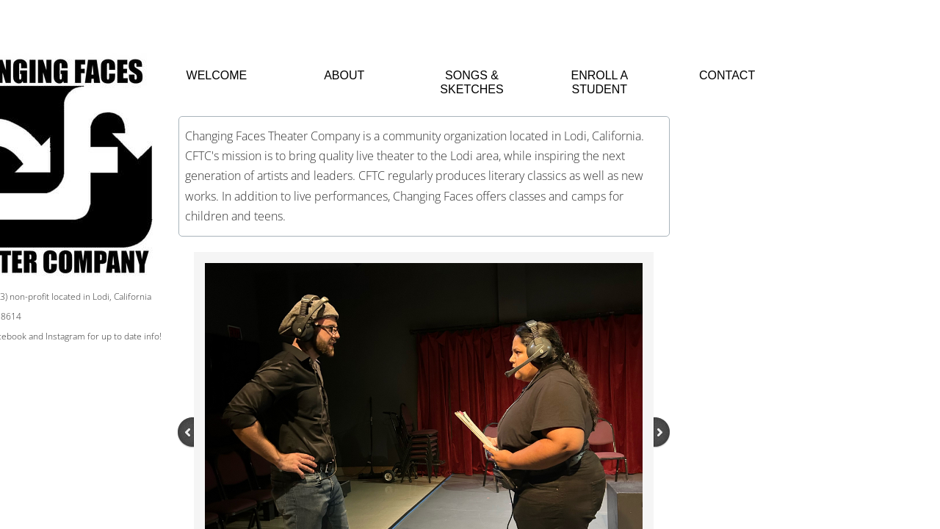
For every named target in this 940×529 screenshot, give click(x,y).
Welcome (217, 75)
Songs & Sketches (471, 82)
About (344, 75)
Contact (727, 75)
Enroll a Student (599, 82)
